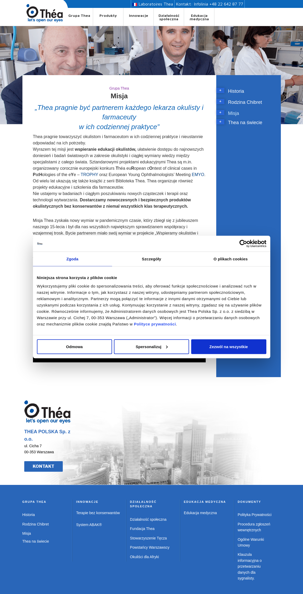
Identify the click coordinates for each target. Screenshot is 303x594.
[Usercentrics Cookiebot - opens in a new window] (243, 244)
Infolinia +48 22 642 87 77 (218, 4)
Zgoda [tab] (72, 259)
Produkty (108, 15)
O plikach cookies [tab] (231, 259)
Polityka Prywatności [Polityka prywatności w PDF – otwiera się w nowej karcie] (254, 515)
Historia (236, 91)
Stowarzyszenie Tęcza (148, 538)
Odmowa (74, 346)
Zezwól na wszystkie (228, 346)
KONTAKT (43, 466)
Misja (233, 113)
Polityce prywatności (155, 324)
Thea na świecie (245, 122)
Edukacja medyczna (199, 17)
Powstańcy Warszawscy (150, 547)
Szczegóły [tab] (151, 259)
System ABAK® (89, 525)
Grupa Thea (79, 15)
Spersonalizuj (152, 346)
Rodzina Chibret (245, 102)
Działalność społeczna (168, 17)
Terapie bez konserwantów (98, 513)
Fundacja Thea (142, 529)
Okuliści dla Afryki (144, 557)
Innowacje (138, 15)
